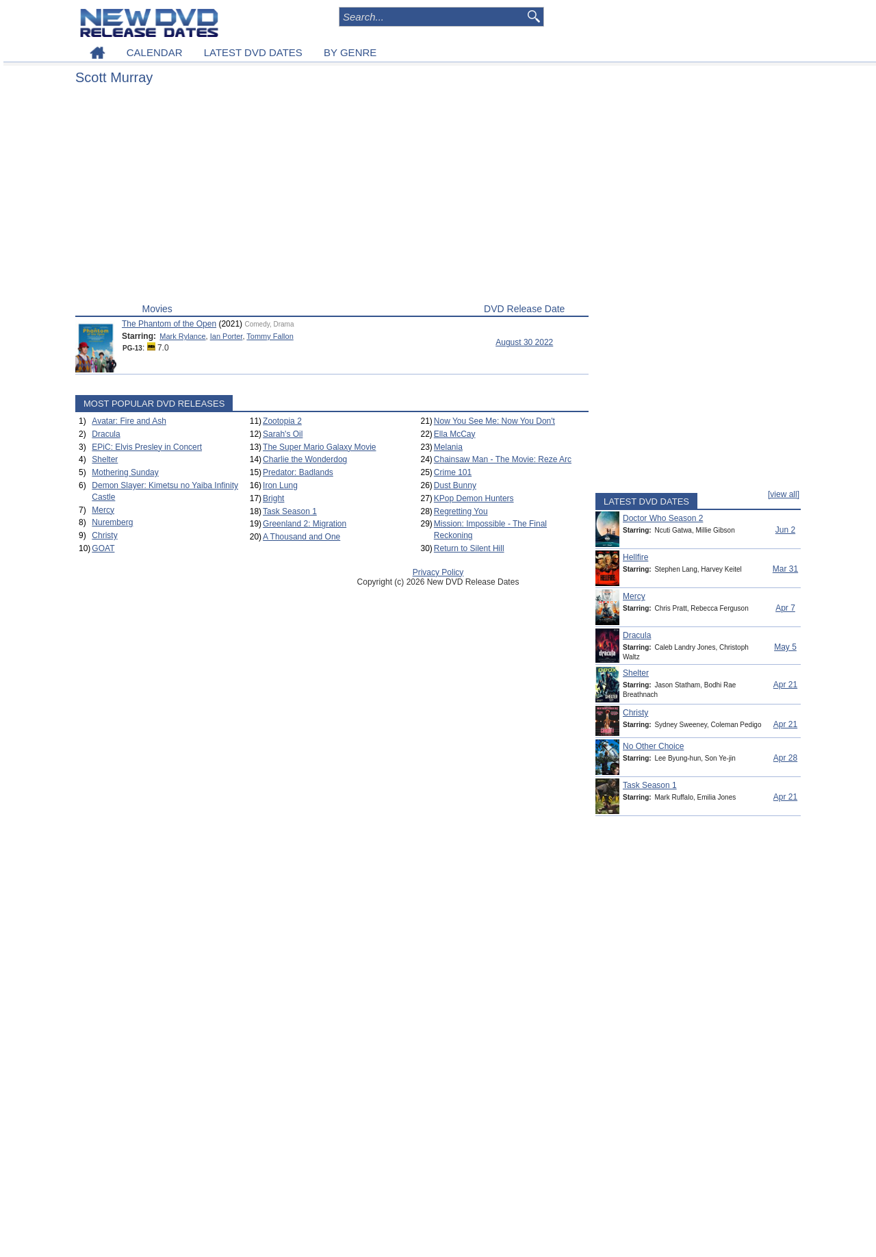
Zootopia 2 (282, 421)
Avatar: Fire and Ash (129, 421)
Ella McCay (455, 434)
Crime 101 (453, 472)
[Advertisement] (332, 197)
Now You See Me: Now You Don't (494, 421)
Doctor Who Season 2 (663, 518)
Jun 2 (785, 530)
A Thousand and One (301, 537)
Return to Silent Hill (469, 548)
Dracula (106, 434)
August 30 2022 (524, 342)
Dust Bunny (455, 485)
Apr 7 (785, 608)
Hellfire (635, 557)
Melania (448, 447)
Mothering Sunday (125, 472)
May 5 (785, 647)
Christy (104, 535)
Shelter (105, 459)
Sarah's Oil (282, 434)
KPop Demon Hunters (474, 498)
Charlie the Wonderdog (305, 459)
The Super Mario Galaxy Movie (319, 447)
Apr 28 (785, 758)
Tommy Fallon (269, 336)
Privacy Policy (438, 572)
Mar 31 (785, 569)
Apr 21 (785, 684)
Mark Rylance (182, 336)
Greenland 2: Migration (304, 524)
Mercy (103, 510)
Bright (273, 498)
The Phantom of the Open (169, 324)
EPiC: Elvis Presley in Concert (147, 447)
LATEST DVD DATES (253, 52)
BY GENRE (350, 52)
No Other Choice (653, 746)
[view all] (783, 494)
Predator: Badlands (298, 472)
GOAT (103, 548)
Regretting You (461, 511)
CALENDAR (155, 52)
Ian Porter (226, 336)
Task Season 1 (290, 511)
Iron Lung (280, 485)
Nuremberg (112, 522)
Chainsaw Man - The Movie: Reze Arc (502, 459)
